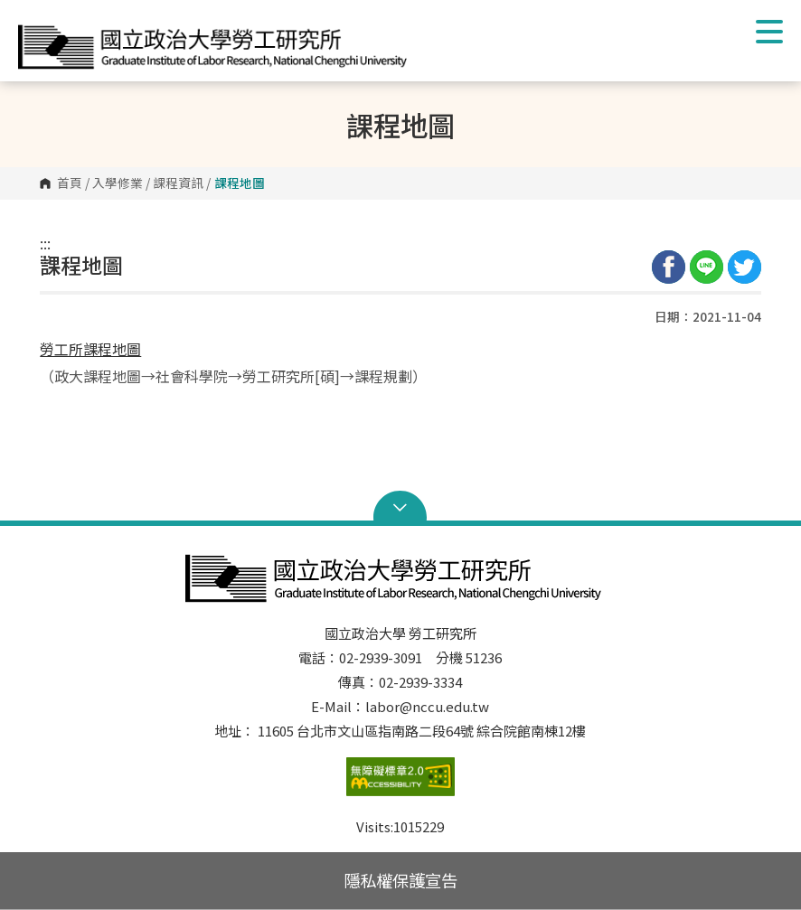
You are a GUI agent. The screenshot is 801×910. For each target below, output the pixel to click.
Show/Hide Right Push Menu (769, 31)
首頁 (69, 183)
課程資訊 (178, 183)
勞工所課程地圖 (90, 349)
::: (45, 243)
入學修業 (117, 183)
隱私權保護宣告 (400, 880)
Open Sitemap (400, 508)
